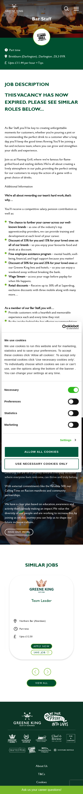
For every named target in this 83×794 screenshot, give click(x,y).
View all (41, 683)
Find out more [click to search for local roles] (19, 532)
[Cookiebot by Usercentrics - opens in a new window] (62, 327)
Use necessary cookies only (41, 463)
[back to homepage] (14, 8)
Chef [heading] (41, 600)
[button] (66, 8)
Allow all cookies (41, 451)
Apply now (41, 646)
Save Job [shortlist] (40, 652)
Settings (65, 440)
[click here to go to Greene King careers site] (41, 732)
